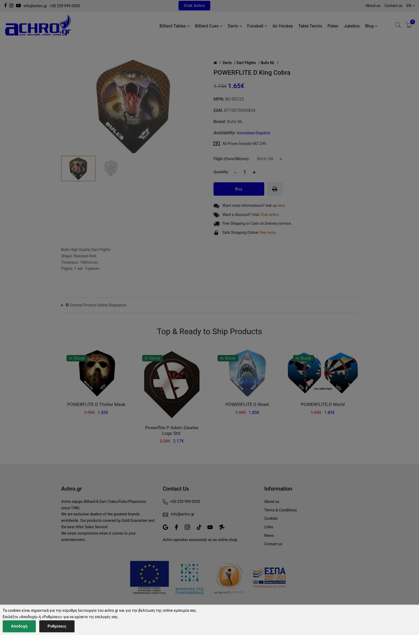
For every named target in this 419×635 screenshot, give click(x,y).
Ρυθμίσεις (57, 626)
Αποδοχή (19, 626)
